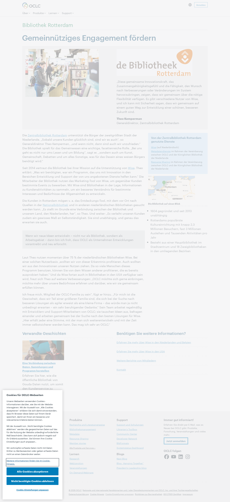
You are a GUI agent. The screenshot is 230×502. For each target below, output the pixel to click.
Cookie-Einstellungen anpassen (32, 489)
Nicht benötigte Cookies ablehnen (32, 481)
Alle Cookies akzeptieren (32, 471)
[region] (32, 444)
